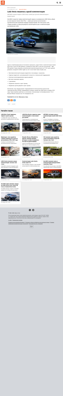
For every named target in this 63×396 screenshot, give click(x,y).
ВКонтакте (22, 97)
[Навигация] (60, 3)
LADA (9, 104)
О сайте (10, 220)
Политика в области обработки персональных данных (37, 222)
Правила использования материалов (16, 222)
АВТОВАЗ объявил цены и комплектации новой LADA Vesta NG (52, 116)
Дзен (26, 97)
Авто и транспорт (11, 7)
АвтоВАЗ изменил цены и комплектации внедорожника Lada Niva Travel (51, 162)
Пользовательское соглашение (36, 223)
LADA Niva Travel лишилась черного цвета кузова (8, 115)
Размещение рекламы (17, 220)
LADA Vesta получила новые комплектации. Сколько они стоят (9, 162)
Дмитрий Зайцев (22, 9)
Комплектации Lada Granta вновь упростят (29, 161)
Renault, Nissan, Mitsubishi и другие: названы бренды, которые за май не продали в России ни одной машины (30, 139)
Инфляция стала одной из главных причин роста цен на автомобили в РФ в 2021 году (9, 138)
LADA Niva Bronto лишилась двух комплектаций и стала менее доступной (31, 116)
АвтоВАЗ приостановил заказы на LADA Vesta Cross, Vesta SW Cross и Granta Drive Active (10, 185)
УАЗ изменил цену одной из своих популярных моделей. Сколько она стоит (51, 138)
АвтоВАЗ (13, 104)
